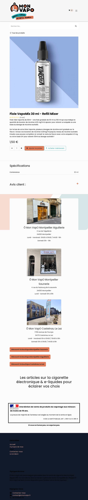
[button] (10, 152)
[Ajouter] (21, 148)
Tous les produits (17, 33)
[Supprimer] (12, 148)
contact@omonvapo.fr (22, 495)
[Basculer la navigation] (76, 11)
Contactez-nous (16, 451)
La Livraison (14, 454)
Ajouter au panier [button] (34, 148)
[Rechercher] (75, 26)
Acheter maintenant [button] (55, 148)
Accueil (12, 444)
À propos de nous (16, 447)
